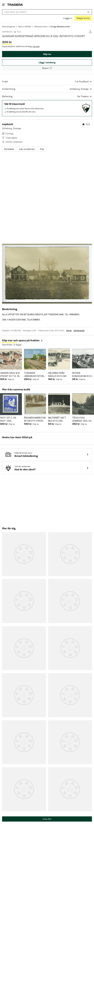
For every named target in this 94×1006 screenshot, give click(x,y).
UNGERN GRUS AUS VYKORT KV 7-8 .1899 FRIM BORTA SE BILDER (11, 375)
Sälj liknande (79, 331)
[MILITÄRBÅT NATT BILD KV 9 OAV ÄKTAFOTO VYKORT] (59, 404)
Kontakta (9, 149)
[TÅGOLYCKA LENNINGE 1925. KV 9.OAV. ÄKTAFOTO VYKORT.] (83, 404)
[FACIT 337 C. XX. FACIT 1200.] (11, 404)
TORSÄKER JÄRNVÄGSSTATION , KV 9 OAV (34, 375)
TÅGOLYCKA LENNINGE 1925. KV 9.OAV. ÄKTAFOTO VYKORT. (81, 419)
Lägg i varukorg (47, 62)
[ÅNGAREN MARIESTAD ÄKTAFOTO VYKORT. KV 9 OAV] (35, 404)
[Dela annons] (90, 31)
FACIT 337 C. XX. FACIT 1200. (8, 419)
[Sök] (88, 11)
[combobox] (47, 11)
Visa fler (47, 819)
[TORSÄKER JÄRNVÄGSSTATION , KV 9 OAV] (35, 359)
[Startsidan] (15, 4)
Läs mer (36, 46)
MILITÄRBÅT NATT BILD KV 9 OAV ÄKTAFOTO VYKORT (58, 419)
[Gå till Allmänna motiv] (41, 26)
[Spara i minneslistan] (47, 68)
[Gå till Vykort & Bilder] (24, 26)
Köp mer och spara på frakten (22, 340)
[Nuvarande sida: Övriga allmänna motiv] (60, 26)
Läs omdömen (27, 149)
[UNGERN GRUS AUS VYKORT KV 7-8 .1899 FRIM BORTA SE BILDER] (11, 359)
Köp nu (47, 54)
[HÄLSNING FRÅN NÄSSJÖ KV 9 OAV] (59, 359)
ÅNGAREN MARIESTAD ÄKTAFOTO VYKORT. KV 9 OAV (35, 419)
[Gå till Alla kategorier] (8, 26)
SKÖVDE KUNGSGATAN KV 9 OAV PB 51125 (81, 375)
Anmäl (68, 331)
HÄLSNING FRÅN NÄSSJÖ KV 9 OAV (57, 374)
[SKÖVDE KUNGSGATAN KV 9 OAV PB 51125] (83, 359)
